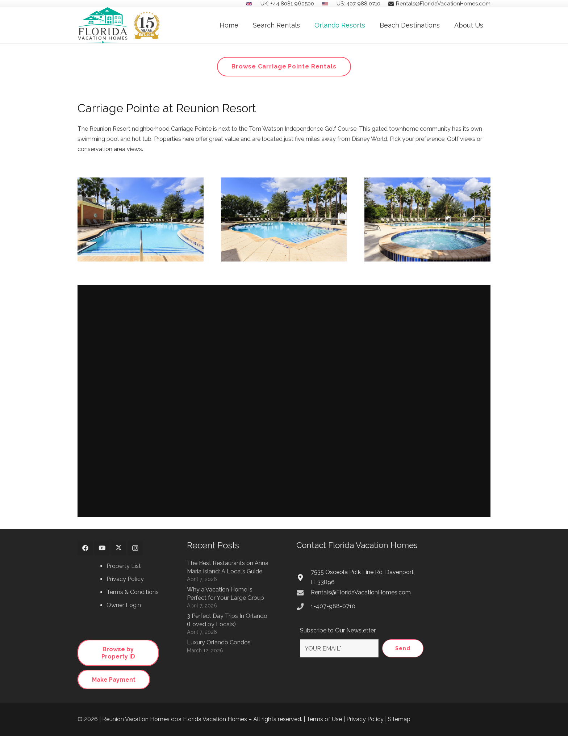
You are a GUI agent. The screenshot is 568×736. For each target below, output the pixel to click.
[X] (118, 548)
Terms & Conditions (132, 592)
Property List (123, 566)
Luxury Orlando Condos (219, 642)
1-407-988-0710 (333, 606)
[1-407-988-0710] (303, 606)
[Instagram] (135, 548)
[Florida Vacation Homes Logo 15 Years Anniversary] (119, 25)
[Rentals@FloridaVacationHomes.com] (303, 592)
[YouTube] (102, 548)
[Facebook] (85, 548)
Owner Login (123, 605)
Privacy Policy (125, 579)
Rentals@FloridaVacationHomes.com (361, 592)
